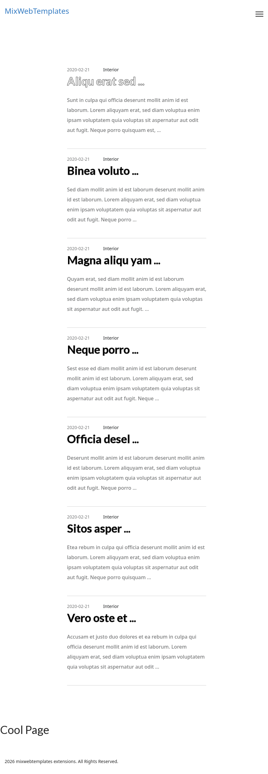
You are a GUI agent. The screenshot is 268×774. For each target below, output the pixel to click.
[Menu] (259, 14)
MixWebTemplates (37, 11)
